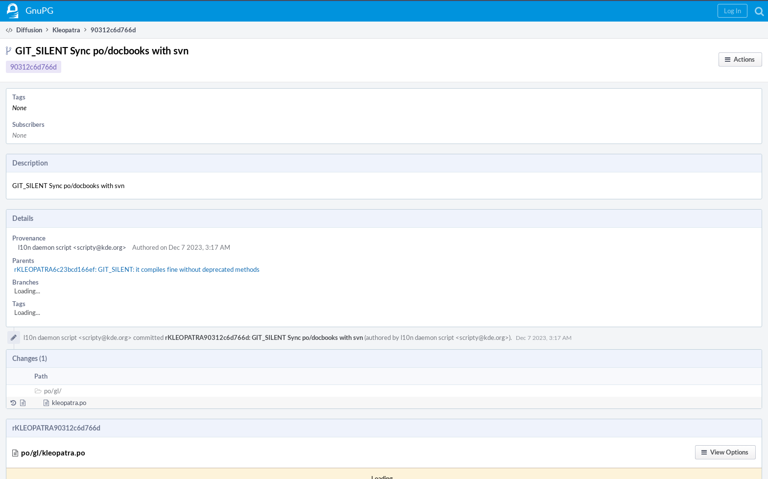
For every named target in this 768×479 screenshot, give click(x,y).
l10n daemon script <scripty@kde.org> (72, 247)
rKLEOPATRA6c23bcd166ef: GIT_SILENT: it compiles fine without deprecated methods (137, 269)
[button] (732, 11)
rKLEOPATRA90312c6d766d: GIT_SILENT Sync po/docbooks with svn (264, 337)
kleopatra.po (69, 402)
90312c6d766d (33, 67)
